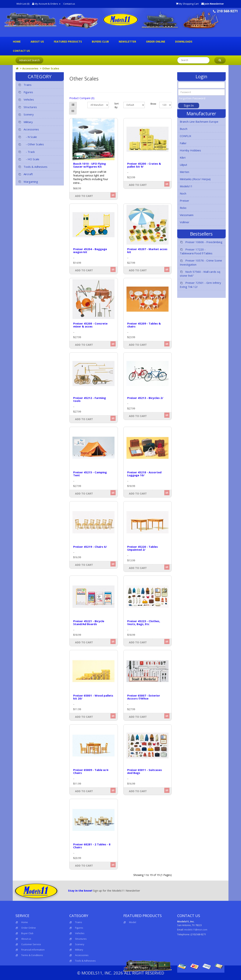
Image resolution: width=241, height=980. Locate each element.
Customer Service (31, 944)
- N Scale (27, 137)
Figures (25, 92)
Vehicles (26, 99)
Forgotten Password (192, 98)
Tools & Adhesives (32, 167)
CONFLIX (185, 136)
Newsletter (127, 41)
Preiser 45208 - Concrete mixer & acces (90, 325)
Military (25, 122)
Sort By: (116, 105)
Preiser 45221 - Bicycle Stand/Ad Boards (88, 622)
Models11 (186, 186)
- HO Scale (28, 159)
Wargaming (28, 182)
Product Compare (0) (81, 98)
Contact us (69, 3)
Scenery (26, 114)
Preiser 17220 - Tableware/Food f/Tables (196, 251)
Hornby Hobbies (190, 150)
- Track (26, 152)
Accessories (30, 68)
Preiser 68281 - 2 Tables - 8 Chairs (91, 845)
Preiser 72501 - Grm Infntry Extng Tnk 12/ (200, 284)
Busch (183, 129)
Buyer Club (27, 933)
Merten (184, 172)
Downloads (183, 41)
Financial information (33, 949)
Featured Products (68, 41)
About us (37, 41)
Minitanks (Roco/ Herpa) (195, 179)
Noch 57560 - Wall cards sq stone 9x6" (200, 273)
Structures (27, 107)
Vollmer (184, 222)
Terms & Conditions (32, 955)
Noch (183, 193)
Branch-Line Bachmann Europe (199, 121)
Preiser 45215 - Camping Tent (90, 473)
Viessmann (186, 215)
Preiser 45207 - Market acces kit (147, 250)
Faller (183, 143)
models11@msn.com (195, 929)
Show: (152, 103)
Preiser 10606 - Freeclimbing (201, 242)
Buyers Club (100, 41)
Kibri (182, 157)
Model (129, 922)
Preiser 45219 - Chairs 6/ (90, 546)
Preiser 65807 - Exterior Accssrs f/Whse (143, 697)
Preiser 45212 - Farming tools (89, 399)
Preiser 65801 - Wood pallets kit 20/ (93, 697)
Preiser (184, 200)
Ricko (183, 208)
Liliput (183, 164)
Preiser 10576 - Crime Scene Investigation (201, 262)
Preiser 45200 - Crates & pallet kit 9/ (144, 165)
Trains (25, 85)
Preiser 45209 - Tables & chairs (144, 325)
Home (17, 41)
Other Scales (50, 68)
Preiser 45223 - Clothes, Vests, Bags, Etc (143, 622)
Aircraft (25, 174)
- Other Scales (31, 144)
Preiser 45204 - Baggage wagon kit (90, 250)
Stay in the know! (80, 890)
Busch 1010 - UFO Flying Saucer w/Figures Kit (89, 165)
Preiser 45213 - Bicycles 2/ (145, 398)
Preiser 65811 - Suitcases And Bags (144, 771)
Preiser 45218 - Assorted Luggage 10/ (144, 473)
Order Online (155, 41)
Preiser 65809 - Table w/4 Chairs (90, 771)
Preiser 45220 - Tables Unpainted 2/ (142, 548)
